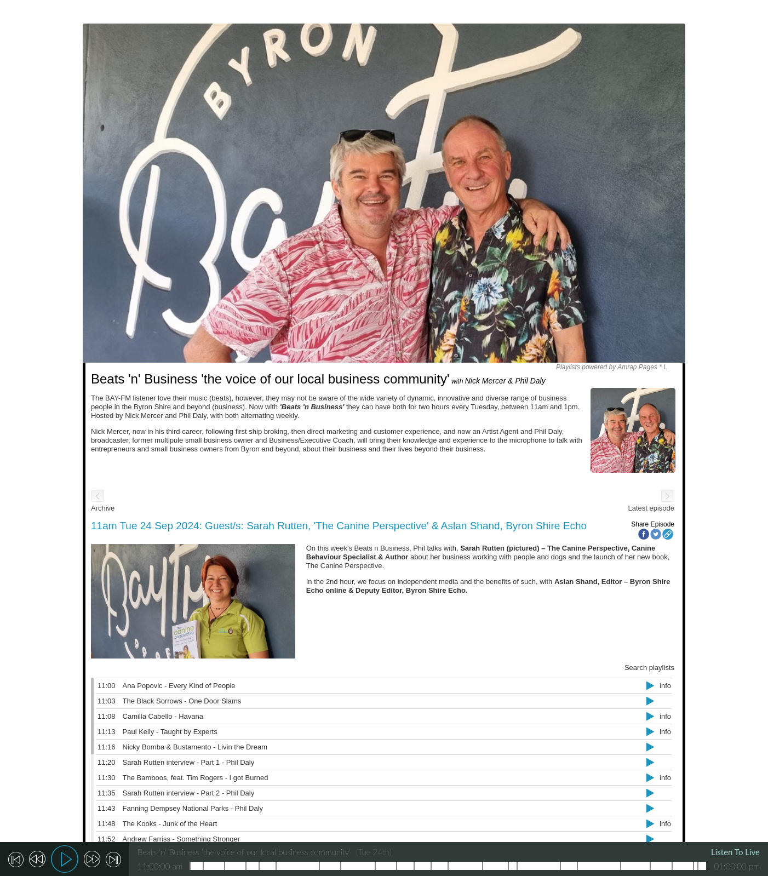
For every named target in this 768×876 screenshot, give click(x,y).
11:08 (107, 716)
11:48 (107, 824)
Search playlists (649, 667)
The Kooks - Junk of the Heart (170, 824)
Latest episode (651, 508)
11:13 (107, 732)
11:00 (107, 686)
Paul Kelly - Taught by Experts (170, 732)
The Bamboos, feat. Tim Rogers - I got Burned (195, 778)
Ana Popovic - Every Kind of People (179, 686)
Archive (102, 508)
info (665, 686)
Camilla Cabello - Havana (163, 716)
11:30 (107, 778)
